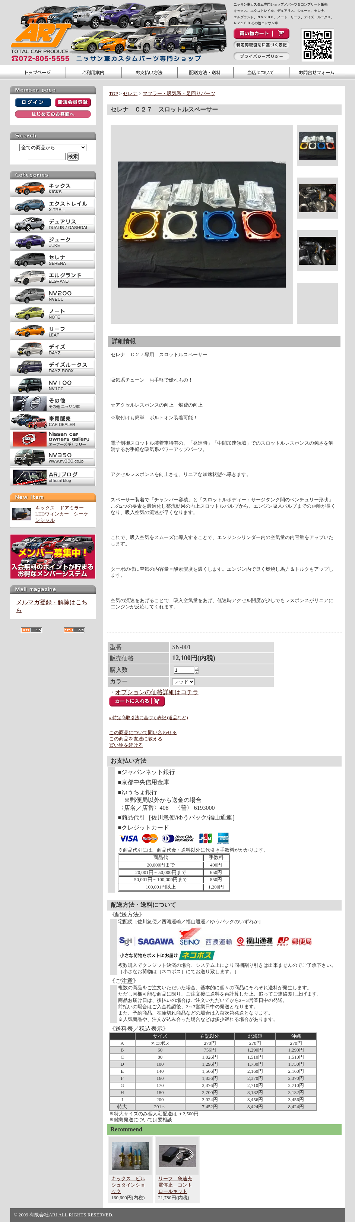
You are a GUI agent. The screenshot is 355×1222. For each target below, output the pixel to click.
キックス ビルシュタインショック (128, 1185)
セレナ (130, 93)
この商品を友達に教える (135, 739)
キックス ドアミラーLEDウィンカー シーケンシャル (61, 514)
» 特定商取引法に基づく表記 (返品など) (148, 717)
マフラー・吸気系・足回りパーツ (179, 93)
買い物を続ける (126, 745)
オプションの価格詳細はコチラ (157, 692)
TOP (113, 93)
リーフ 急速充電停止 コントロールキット (175, 1185)
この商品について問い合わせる (143, 732)
